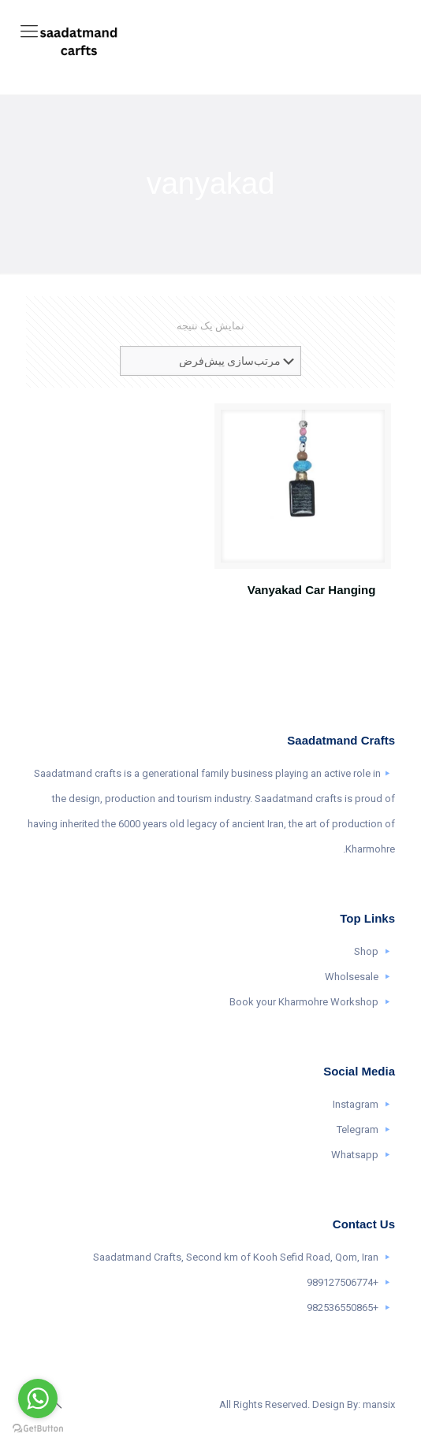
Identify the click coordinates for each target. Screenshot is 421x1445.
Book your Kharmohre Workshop (303, 1002)
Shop (366, 951)
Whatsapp (354, 1155)
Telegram (357, 1129)
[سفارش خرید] (210, 361)
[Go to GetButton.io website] (38, 1429)
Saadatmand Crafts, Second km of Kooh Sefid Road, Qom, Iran (235, 1257)
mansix (379, 1404)
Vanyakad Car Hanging (312, 589)
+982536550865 (342, 1307)
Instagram (355, 1104)
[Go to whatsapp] (38, 1398)
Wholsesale (351, 977)
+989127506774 (342, 1282)
